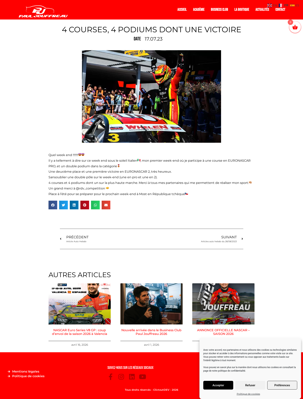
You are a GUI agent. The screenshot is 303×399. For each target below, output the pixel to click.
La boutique (241, 10)
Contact (280, 10)
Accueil (182, 10)
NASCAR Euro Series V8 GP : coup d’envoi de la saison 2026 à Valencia (79, 332)
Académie (198, 10)
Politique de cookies (248, 393)
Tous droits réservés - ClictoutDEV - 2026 (151, 389)
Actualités (262, 10)
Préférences (282, 385)
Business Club (219, 10)
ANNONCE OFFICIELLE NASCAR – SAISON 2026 (223, 332)
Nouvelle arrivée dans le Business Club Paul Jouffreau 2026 (151, 332)
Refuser (250, 385)
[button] (53, 205)
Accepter (218, 385)
